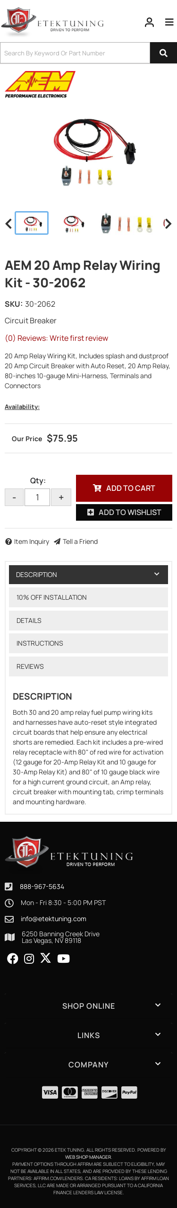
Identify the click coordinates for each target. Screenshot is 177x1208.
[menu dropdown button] (169, 22)
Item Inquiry (31, 541)
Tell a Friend (80, 541)
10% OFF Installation (52, 597)
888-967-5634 (42, 886)
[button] (88, 52)
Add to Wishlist (130, 512)
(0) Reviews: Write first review (56, 338)
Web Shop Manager (88, 1157)
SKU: (14, 304)
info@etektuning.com (53, 918)
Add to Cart (130, 488)
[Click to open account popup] (149, 22)
